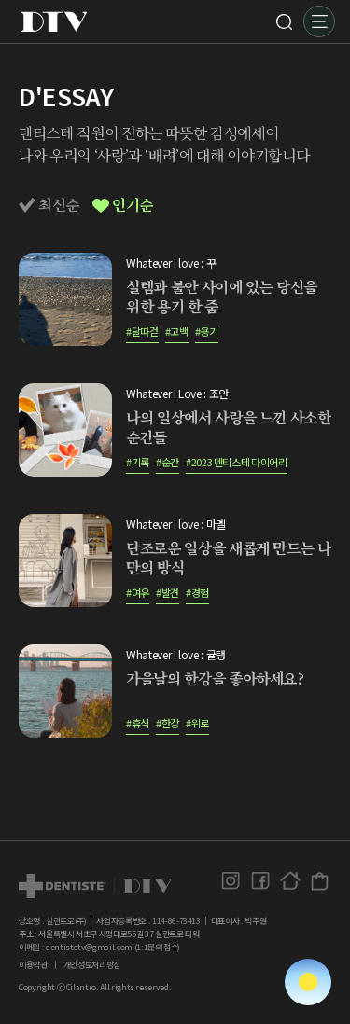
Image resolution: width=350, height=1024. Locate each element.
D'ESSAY (66, 96)
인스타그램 (230, 881)
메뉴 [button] (319, 21)
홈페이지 (289, 881)
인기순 (122, 205)
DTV (54, 21)
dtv (95, 886)
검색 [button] (284, 21)
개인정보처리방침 (91, 965)
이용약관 (33, 965)
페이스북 (260, 881)
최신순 (49, 205)
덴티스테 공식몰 (319, 881)
